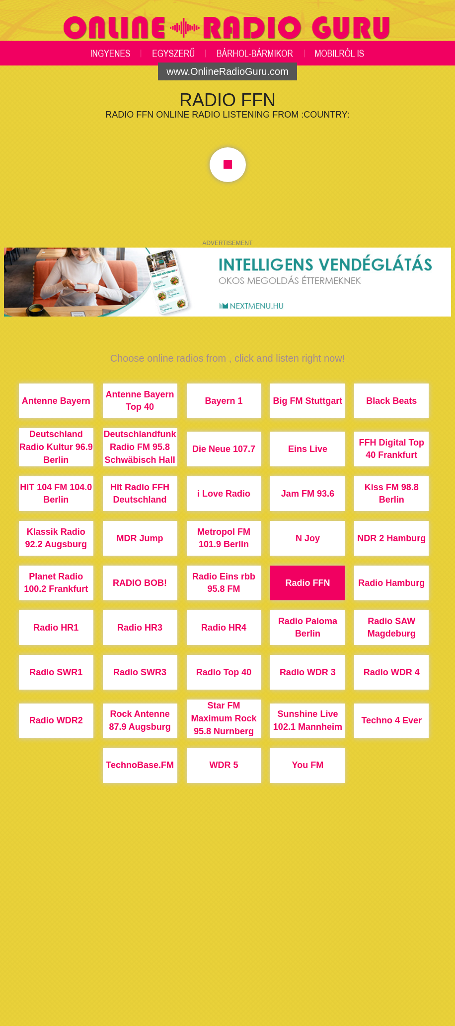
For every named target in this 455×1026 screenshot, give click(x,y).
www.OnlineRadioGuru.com (227, 71)
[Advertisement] (227, 941)
